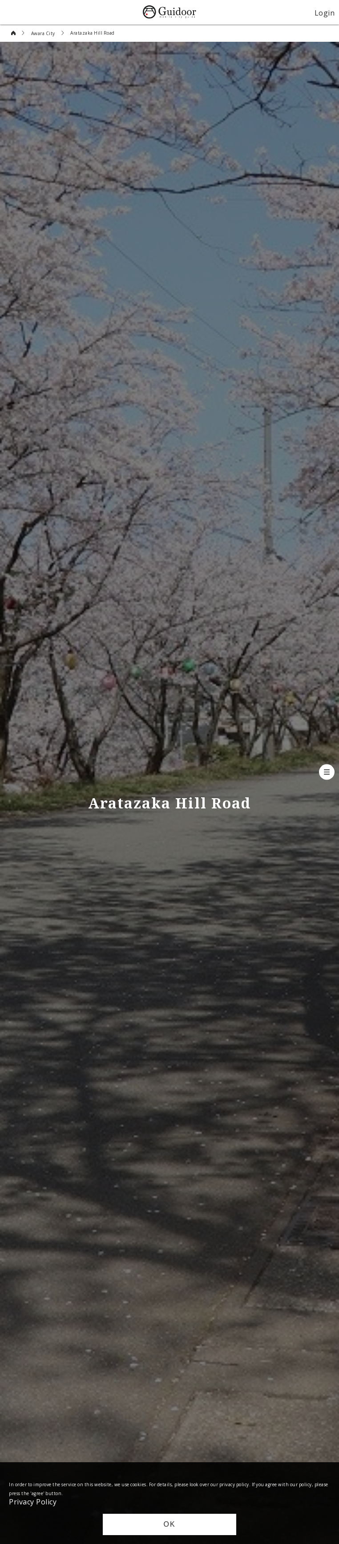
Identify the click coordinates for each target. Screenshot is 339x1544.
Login (325, 12)
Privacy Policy (32, 1501)
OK (169, 1524)
